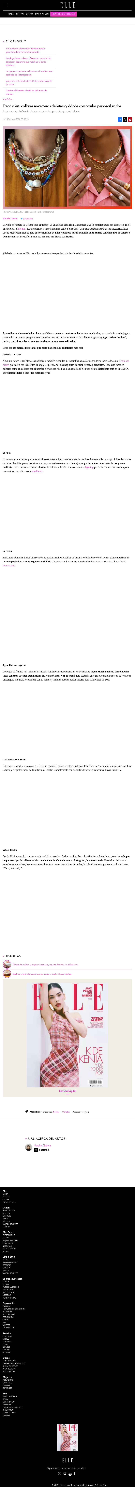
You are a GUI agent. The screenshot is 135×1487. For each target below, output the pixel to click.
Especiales (7, 1388)
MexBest (8, 1232)
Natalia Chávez (42, 1145)
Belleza (20, 14)
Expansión (8, 1303)
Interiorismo (9, 1371)
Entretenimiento (10, 1262)
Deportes (7, 1265)
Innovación (8, 1410)
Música (6, 1270)
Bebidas (6, 1238)
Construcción (9, 1361)
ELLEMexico (59, 1473)
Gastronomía (9, 1235)
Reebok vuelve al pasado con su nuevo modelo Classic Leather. (42, 974)
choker (67, 1112)
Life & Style (9, 1256)
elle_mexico (67, 1473)
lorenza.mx (8, 565)
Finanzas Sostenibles (12, 1407)
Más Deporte (8, 1292)
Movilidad (7, 1404)
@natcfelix (28, 218)
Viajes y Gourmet (10, 1224)
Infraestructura (10, 1366)
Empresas (7, 1306)
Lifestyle (7, 1295)
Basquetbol (8, 1289)
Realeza (6, 1213)
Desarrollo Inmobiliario (14, 1363)
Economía (7, 1311)
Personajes (8, 1243)
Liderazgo (7, 1382)
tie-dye (21, 228)
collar (56, 1112)
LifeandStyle (8, 1328)
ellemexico (72, 1473)
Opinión (6, 1349)
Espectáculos (9, 1210)
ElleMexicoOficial (77, 1473)
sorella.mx (37, 471)
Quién (6, 1207)
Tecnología (8, 1317)
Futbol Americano (11, 1287)
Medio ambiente (10, 1396)
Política (7, 1333)
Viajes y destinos (10, 1240)
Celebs (29, 14)
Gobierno (7, 1336)
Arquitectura (9, 1369)
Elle (5, 1191)
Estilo (5, 1259)
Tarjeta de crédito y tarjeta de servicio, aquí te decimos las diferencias (45, 964)
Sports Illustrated (12, 1278)
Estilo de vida (42, 14)
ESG (4, 1322)
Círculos (7, 1216)
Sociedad (7, 1352)
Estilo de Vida (9, 1248)
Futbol (6, 1281)
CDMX (5, 1344)
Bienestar (7, 1246)
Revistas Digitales (64, 14)
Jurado (6, 1251)
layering (89, 467)
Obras (5, 1320)
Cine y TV (6, 1268)
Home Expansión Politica (14, 1309)
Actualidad (8, 1380)
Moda (11, 14)
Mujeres (6, 1325)
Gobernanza (8, 1402)
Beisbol (6, 1284)
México (6, 1339)
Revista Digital (67, 1090)
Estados (6, 1347)
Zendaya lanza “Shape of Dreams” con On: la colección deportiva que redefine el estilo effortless (28, 62)
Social (6, 1399)
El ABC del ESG (9, 1413)
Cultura (6, 1227)
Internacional (9, 1314)
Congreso (7, 1341)
